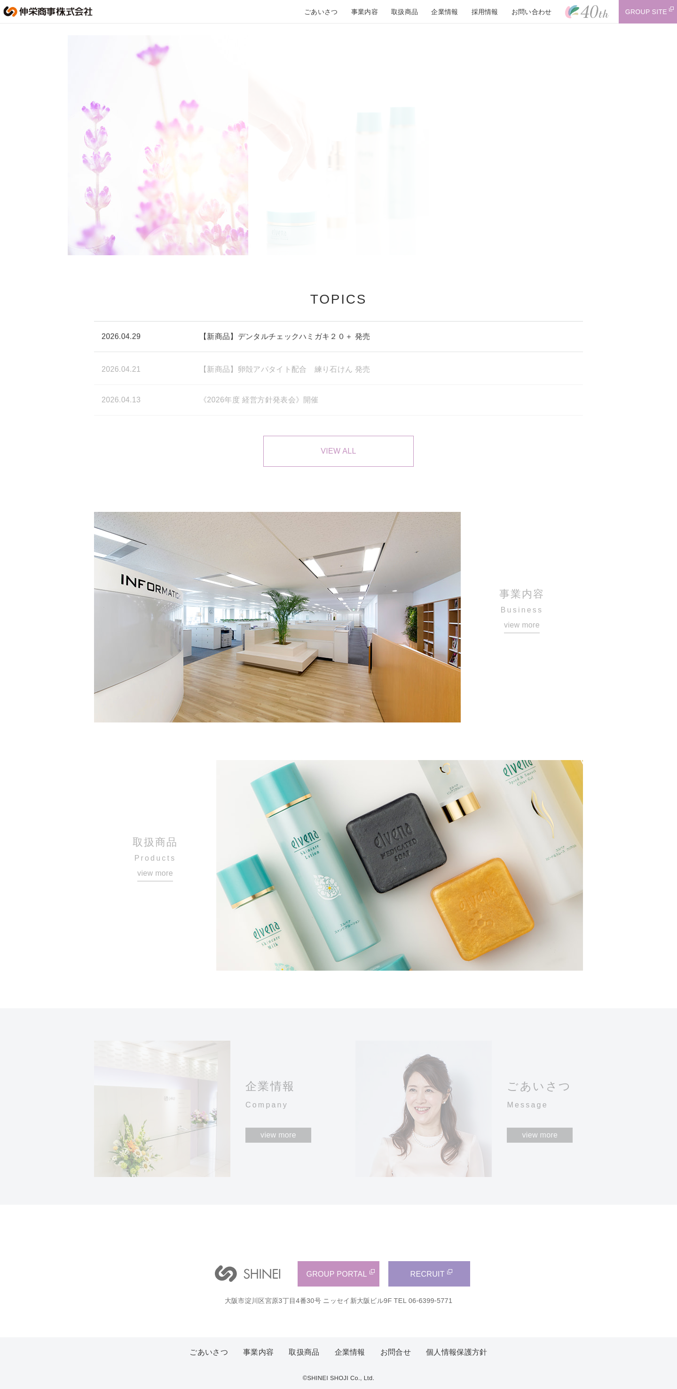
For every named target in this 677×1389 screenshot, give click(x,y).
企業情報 (350, 1352)
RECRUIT (427, 1274)
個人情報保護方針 (457, 1352)
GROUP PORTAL (336, 1274)
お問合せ (395, 1352)
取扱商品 (304, 1352)
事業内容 (258, 1352)
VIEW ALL (338, 451)
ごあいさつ (208, 1352)
